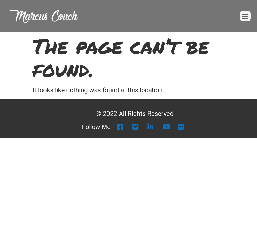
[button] (245, 16)
